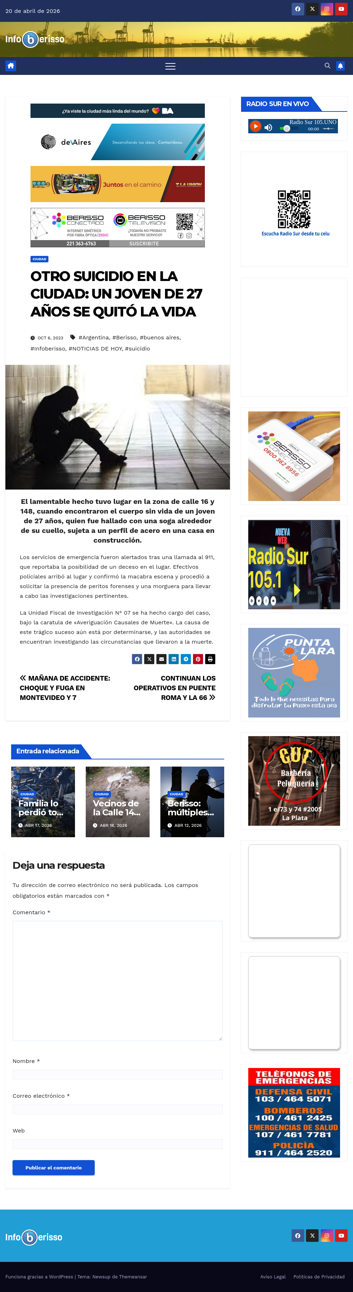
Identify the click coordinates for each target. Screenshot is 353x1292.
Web (19, 1130)
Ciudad (39, 259)
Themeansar (133, 1276)
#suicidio (137, 348)
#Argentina (94, 337)
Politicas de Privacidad (319, 1276)
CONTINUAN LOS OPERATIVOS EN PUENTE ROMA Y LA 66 (175, 688)
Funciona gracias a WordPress (40, 1276)
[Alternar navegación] (170, 66)
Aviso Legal (273, 1276)
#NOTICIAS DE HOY (95, 348)
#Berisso (124, 337)
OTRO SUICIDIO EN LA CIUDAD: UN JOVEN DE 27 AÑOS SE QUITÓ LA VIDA (116, 294)
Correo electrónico (41, 1095)
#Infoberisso (47, 348)
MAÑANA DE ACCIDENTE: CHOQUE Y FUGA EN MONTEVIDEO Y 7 (65, 688)
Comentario (32, 912)
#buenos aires (159, 337)
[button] (327, 65)
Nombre (26, 1061)
